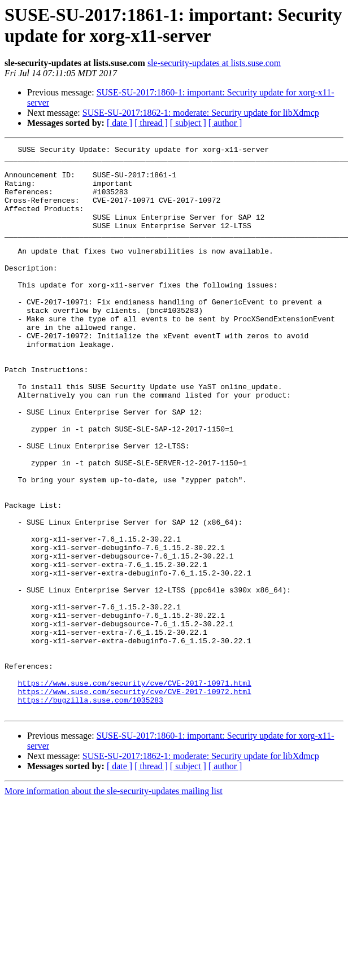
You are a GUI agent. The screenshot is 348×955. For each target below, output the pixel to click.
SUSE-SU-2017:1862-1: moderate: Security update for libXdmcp (200, 112)
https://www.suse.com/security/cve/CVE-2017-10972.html (134, 801)
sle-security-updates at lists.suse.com (214, 63)
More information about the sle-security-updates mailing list (114, 904)
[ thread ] (151, 123)
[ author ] (225, 123)
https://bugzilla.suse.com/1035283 (90, 811)
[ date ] (119, 123)
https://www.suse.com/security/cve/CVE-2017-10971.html (134, 791)
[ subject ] (188, 123)
